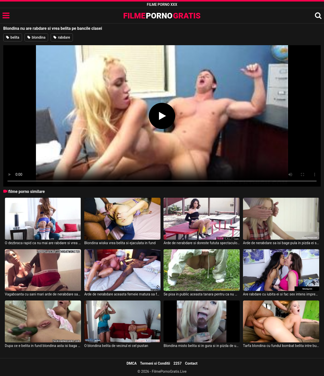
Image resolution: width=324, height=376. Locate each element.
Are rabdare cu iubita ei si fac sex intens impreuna (281, 294)
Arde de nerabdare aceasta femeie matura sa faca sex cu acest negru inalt (122, 294)
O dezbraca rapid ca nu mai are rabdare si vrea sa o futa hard (43, 243)
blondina (36, 37)
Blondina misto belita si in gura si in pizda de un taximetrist (202, 346)
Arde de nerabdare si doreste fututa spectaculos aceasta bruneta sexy (202, 243)
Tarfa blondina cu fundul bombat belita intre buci (281, 346)
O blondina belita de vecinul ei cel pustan (116, 346)
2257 (177, 363)
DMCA (132, 363)
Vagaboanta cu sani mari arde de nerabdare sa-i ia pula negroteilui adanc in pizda (43, 294)
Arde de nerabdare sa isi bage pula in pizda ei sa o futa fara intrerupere (281, 243)
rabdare (61, 37)
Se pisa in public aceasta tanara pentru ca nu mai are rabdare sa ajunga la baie (202, 294)
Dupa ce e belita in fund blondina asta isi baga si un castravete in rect (43, 346)
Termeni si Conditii (155, 363)
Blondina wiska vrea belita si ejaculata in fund (120, 243)
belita (12, 37)
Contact (191, 363)
